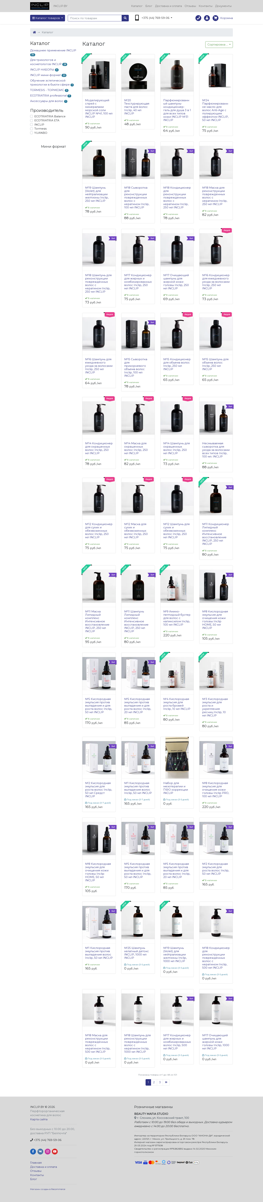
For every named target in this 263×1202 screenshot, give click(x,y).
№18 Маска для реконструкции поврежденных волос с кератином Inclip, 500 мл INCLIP (97, 1043)
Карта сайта (38, 1119)
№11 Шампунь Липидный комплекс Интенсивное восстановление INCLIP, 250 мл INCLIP (136, 621)
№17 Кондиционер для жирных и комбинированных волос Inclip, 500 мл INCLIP (177, 1042)
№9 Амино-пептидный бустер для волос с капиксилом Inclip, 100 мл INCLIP (176, 618)
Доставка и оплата (168, 6)
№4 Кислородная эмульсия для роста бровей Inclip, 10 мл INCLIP (176, 704)
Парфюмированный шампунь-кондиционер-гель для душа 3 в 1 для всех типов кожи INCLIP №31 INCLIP (177, 110)
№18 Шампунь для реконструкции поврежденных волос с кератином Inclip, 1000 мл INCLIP (137, 1043)
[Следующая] (166, 1082)
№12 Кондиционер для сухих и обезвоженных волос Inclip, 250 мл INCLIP (99, 531)
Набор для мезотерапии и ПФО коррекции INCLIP (175, 788)
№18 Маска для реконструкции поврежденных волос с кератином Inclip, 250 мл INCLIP (214, 196)
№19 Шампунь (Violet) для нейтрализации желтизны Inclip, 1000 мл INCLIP (175, 954)
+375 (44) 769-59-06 (45, 1140)
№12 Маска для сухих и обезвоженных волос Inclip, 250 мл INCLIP (136, 531)
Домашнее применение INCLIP (53, 52)
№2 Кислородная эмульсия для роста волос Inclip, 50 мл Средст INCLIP (98, 789)
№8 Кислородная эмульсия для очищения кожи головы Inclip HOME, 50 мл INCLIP (215, 620)
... (217, 44)
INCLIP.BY (37, 1107)
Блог (148, 6)
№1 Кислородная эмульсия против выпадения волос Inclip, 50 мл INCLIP (138, 788)
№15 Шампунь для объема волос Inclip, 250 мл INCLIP (215, 364)
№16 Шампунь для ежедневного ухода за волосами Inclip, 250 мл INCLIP (99, 366)
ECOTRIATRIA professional (50, 95)
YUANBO (40, 133)
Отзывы (190, 6)
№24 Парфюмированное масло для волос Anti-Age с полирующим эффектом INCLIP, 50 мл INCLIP (215, 110)
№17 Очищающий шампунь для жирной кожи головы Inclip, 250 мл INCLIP (176, 282)
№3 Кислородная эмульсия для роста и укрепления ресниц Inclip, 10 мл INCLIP (215, 707)
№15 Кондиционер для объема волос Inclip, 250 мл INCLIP (177, 364)
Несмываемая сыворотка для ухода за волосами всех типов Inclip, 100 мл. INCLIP (216, 450)
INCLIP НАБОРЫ (44, 69)
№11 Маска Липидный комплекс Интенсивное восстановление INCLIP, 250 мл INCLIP (97, 621)
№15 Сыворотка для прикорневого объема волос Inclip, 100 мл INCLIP (135, 367)
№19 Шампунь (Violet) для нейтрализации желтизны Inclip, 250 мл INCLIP (96, 194)
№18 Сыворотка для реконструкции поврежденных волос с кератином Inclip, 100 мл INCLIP (136, 197)
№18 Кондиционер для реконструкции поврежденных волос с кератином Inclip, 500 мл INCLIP (216, 957)
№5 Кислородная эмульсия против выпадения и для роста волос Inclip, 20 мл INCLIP (137, 705)
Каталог (137, 6)
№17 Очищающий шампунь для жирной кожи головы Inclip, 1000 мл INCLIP (215, 1042)
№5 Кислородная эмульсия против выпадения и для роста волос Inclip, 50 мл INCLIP (98, 705)
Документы (223, 6)
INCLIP (39, 124)
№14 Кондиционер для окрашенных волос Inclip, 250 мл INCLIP (99, 448)
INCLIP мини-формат (48, 75)
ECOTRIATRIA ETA (46, 120)
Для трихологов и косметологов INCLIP (48, 62)
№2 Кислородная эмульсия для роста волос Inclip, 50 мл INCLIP (215, 868)
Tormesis (40, 128)
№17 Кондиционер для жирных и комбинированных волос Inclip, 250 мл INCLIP (138, 282)
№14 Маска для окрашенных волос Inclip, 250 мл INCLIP (136, 448)
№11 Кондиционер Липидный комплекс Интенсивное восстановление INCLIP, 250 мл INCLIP (215, 534)
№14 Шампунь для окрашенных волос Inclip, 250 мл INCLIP (176, 448)
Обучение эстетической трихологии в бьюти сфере (52, 83)
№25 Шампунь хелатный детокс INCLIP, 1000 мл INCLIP (136, 952)
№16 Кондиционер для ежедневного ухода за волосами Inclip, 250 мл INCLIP (216, 282)
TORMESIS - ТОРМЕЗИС (49, 90)
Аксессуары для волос (48, 101)
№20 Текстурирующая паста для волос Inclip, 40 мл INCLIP (136, 107)
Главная (36, 1162)
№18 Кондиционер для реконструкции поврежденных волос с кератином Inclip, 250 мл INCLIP (177, 197)
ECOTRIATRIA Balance (50, 116)
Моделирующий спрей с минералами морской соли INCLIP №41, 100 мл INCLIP (99, 108)
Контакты (205, 6)
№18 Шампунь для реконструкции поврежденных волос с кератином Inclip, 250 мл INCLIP (98, 283)
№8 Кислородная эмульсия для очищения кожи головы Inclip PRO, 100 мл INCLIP (215, 789)
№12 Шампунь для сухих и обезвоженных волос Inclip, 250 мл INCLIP (176, 531)
